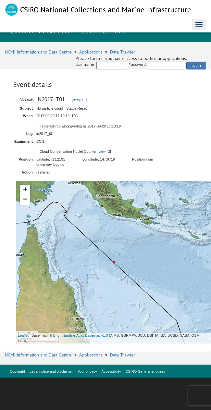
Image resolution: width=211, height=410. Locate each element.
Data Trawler (122, 52)
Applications (91, 52)
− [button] (25, 200)
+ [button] (25, 190)
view (102, 151)
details (78, 100)
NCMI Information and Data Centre (38, 52)
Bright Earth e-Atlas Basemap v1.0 (80, 335)
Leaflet (23, 335)
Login (196, 65)
